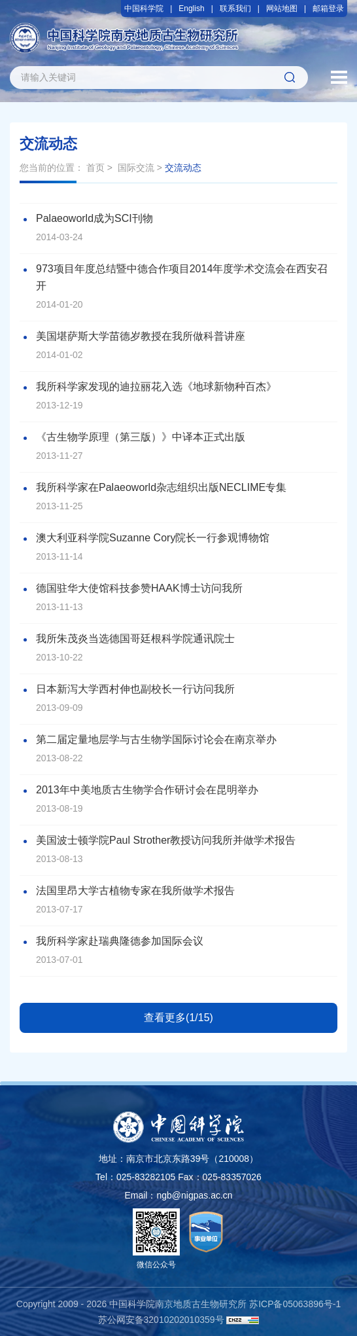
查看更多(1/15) (178, 1017)
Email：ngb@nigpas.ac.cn (178, 1195)
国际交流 (136, 167)
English (191, 8)
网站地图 (282, 8)
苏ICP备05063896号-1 (295, 1304)
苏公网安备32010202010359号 (161, 1319)
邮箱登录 (328, 8)
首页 (95, 167)
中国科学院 (143, 8)
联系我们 (235, 8)
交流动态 (183, 167)
